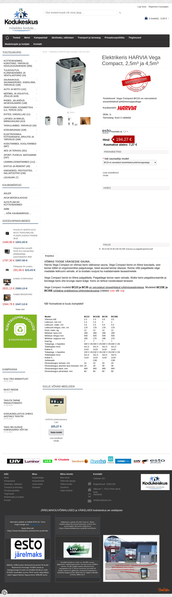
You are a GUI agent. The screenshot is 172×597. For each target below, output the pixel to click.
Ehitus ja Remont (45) (17, 166)
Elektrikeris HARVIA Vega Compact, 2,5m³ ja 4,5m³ (70, 52)
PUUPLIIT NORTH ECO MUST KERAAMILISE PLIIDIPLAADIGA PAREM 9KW (25, 234)
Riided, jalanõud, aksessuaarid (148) (15, 101)
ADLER (7, 193)
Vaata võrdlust (66, 490)
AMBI (6, 209)
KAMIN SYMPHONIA (23, 278)
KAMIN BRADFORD (22, 294)
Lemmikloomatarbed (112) (19, 162)
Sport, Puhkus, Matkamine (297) (20, 156)
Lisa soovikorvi (111, 172)
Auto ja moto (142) (15, 89)
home (45, 52)
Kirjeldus (49, 256)
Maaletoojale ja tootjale (17, 44)
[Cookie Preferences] (4, 592)
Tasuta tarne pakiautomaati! (20, 402)
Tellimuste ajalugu (67, 481)
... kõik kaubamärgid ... (17, 213)
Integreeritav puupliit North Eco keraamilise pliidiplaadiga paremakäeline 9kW (23, 252)
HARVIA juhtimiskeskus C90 (56, 421)
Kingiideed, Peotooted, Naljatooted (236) (18, 171)
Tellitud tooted (66, 484)
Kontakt (37, 44)
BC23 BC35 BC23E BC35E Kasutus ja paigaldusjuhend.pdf (127, 249)
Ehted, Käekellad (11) (17, 114)
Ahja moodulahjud (15, 197)
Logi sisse (141, 7)
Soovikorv (64, 487)
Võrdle (105, 175)
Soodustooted (38, 481)
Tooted (16, 37)
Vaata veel (20, 309)
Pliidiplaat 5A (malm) (22, 266)
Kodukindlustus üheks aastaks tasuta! (20, 416)
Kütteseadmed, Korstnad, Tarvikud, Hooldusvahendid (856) (18, 63)
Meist (27, 37)
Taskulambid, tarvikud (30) (20, 125)
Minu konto (65, 478)
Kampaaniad (40, 37)
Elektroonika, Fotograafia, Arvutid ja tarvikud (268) (19, 137)
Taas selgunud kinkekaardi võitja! (20, 429)
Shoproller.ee (164, 589)
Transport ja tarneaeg (89, 37)
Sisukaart (36, 487)
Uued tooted (37, 484)
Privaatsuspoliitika (114, 37)
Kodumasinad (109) (15, 130)
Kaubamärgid (38, 478)
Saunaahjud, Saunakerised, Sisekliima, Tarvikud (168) (20, 82)
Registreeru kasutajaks (158, 7)
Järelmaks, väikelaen (62, 37)
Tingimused (134, 37)
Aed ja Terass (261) (15, 150)
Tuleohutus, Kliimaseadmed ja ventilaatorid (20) (15, 73)
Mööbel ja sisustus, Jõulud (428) (16, 94)
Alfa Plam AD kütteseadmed (13, 203)
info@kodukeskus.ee (102, 500)
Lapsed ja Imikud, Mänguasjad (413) (14, 119)
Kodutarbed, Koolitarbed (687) (20, 145)
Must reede (20, 390)
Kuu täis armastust (20, 380)
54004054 (97, 494)
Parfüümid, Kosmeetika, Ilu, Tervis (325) (18, 108)
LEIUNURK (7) (11, 177)
